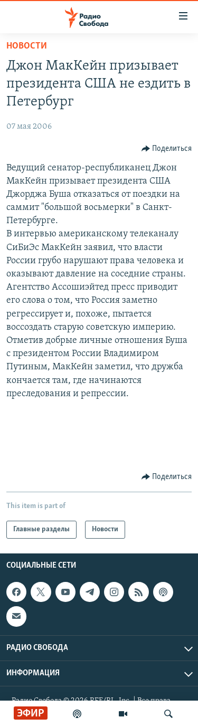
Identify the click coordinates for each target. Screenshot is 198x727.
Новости (26, 46)
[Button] (167, 149)
